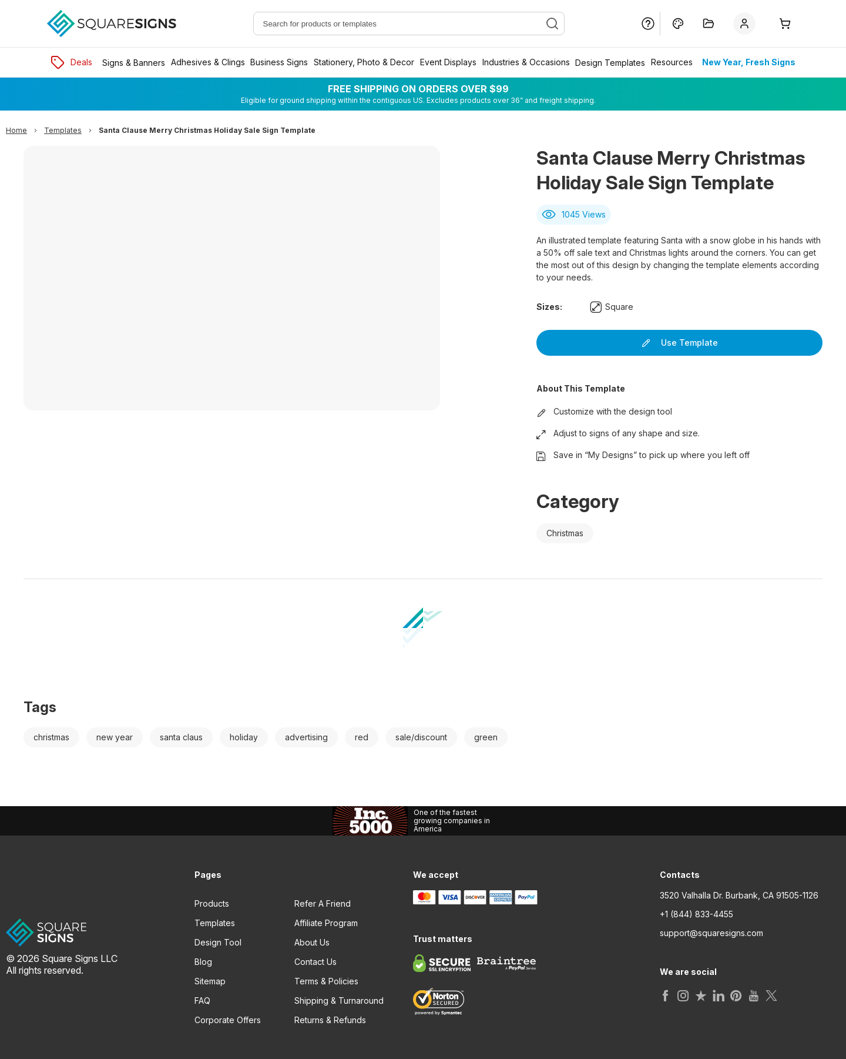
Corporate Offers (227, 1020)
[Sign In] (746, 23)
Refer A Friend (322, 903)
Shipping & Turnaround (339, 1000)
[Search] (552, 23)
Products (211, 903)
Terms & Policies (326, 981)
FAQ (202, 1000)
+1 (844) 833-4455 (696, 914)
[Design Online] (678, 23)
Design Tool (217, 942)
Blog (203, 962)
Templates (214, 923)
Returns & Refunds (330, 1020)
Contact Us (315, 962)
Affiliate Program (326, 923)
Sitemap (210, 981)
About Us (312, 942)
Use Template (679, 343)
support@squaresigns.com (711, 933)
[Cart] (785, 23)
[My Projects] (708, 23)
